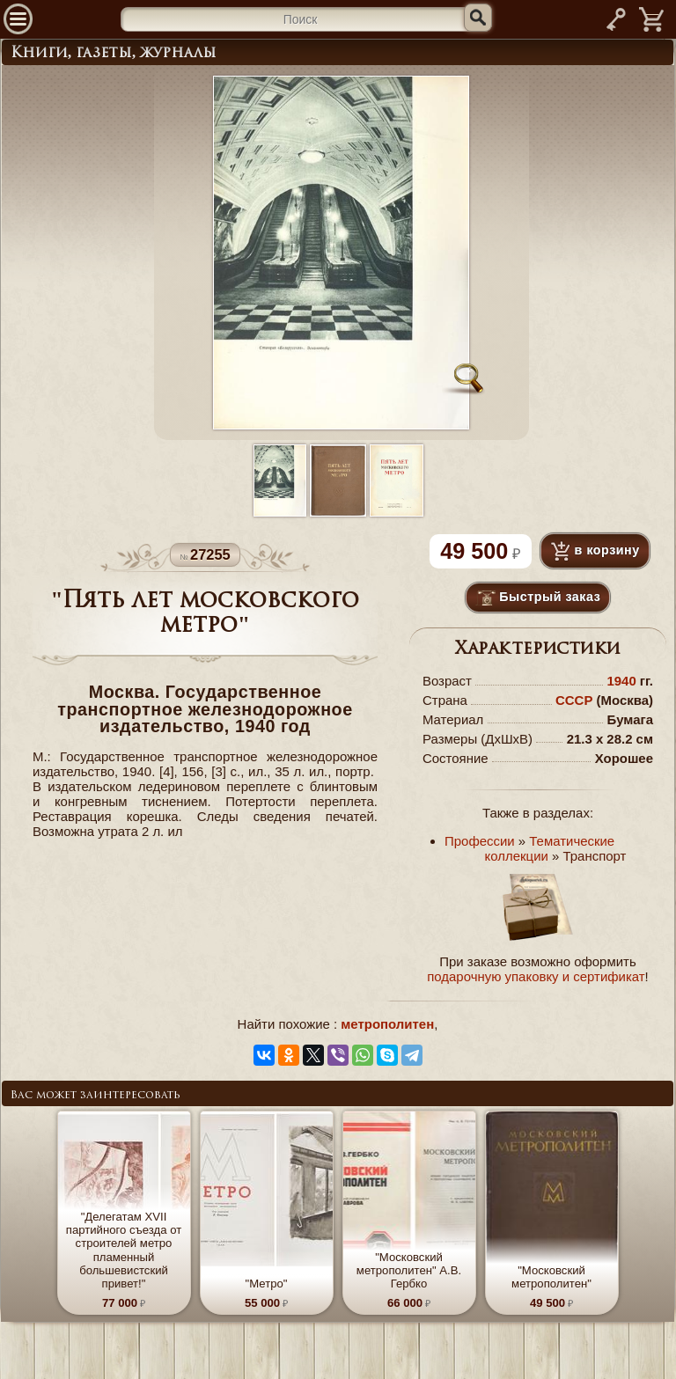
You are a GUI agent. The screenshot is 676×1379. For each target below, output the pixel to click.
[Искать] (478, 18)
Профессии (480, 840)
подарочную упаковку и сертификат (535, 976)
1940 (621, 680)
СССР (573, 700)
